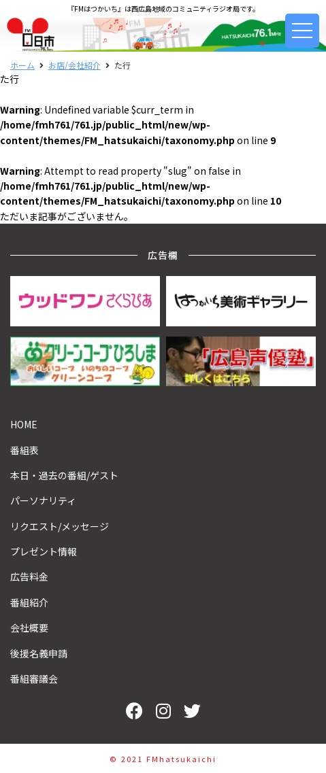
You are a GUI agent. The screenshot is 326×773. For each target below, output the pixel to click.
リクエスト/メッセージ (59, 526)
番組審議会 (34, 678)
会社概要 (29, 627)
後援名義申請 (38, 653)
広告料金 (29, 576)
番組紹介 (29, 602)
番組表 (24, 450)
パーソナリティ (43, 500)
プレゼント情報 (43, 551)
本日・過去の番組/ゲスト (64, 475)
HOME (23, 424)
